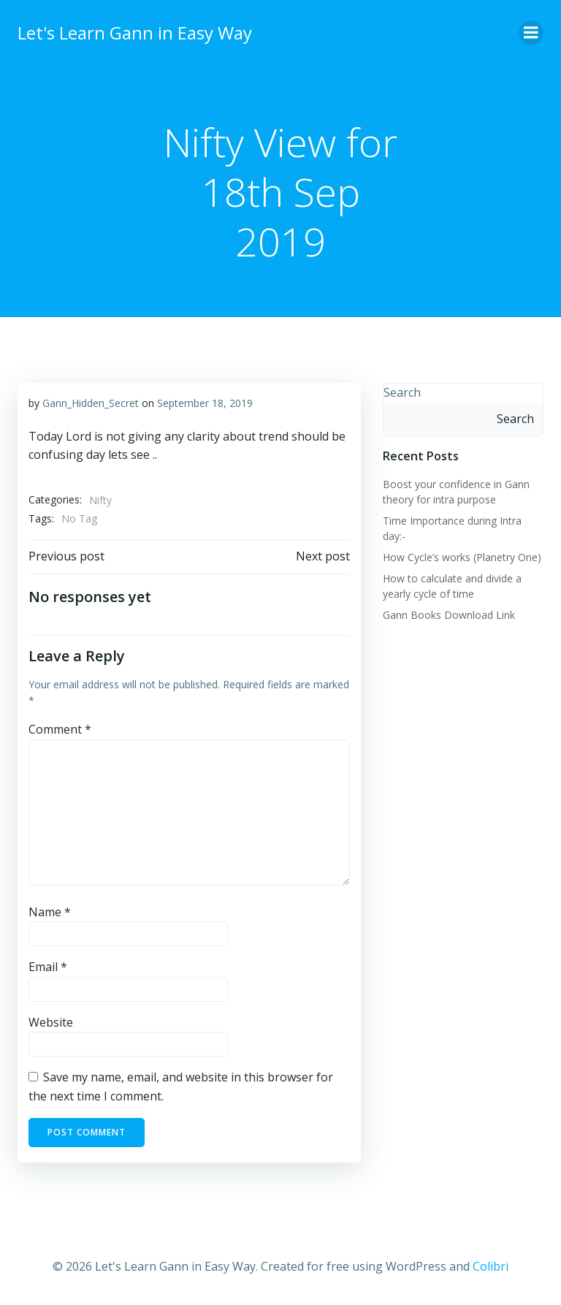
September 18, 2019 (205, 403)
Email (47, 967)
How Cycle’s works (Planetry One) (462, 557)
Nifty (100, 500)
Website (50, 1022)
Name (49, 912)
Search (402, 392)
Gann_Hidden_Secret (90, 403)
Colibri (490, 1266)
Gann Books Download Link (449, 615)
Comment (59, 729)
